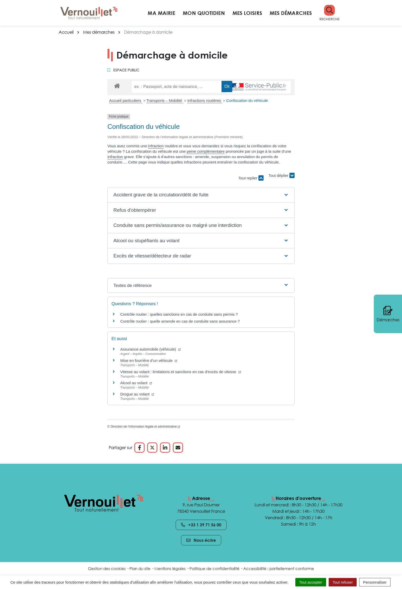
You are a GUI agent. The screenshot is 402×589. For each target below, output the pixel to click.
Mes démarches (291, 13)
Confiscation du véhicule (247, 100)
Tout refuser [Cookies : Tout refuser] (343, 582)
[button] (329, 13)
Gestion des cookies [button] (107, 568)
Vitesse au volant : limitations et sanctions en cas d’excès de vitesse (180, 372)
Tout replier (251, 178)
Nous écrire (201, 540)
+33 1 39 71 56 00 (201, 524)
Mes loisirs (247, 13)
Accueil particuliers (125, 100)
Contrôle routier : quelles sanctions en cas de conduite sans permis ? (179, 314)
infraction (156, 146)
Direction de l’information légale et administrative (145, 426)
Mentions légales (170, 568)
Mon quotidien (204, 13)
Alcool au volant (136, 383)
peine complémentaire (206, 151)
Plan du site (139, 568)
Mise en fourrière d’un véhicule (148, 360)
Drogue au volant (137, 394)
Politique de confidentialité (214, 568)
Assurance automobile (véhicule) (150, 349)
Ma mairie (161, 13)
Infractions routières (204, 100)
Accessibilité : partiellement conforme (278, 568)
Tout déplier (281, 175)
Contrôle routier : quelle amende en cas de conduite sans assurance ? (180, 321)
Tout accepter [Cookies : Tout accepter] (310, 582)
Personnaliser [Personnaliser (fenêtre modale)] (375, 582)
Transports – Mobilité (164, 100)
